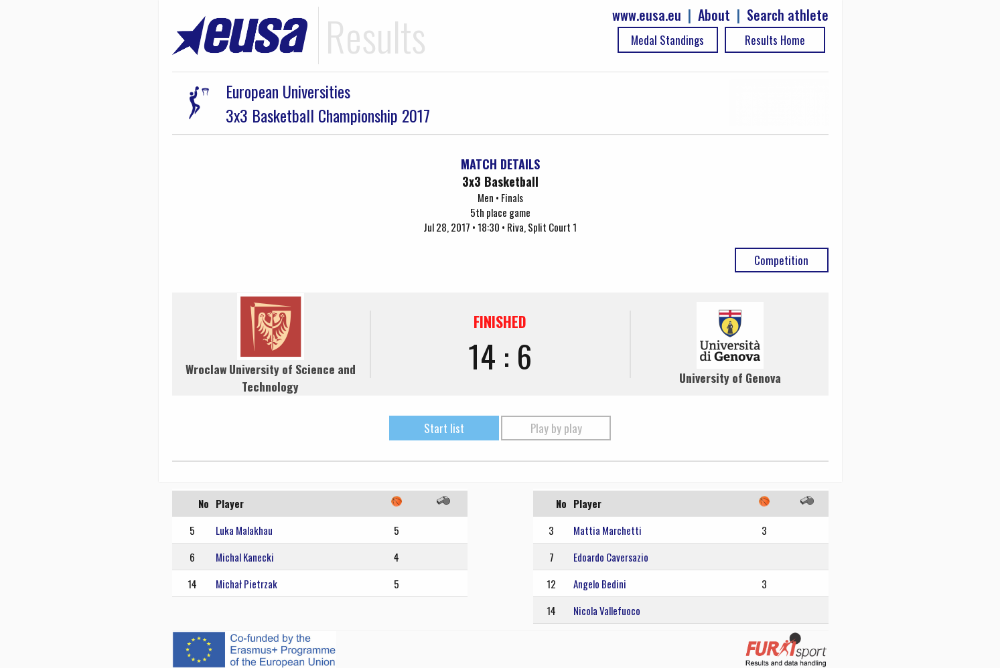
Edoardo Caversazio (610, 557)
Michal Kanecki (245, 557)
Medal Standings (667, 39)
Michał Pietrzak (246, 583)
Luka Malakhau (244, 530)
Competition (781, 260)
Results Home (775, 39)
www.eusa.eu (646, 15)
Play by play (556, 428)
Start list (444, 428)
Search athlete (788, 15)
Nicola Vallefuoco (606, 610)
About (714, 15)
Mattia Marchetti (607, 530)
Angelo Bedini (599, 583)
